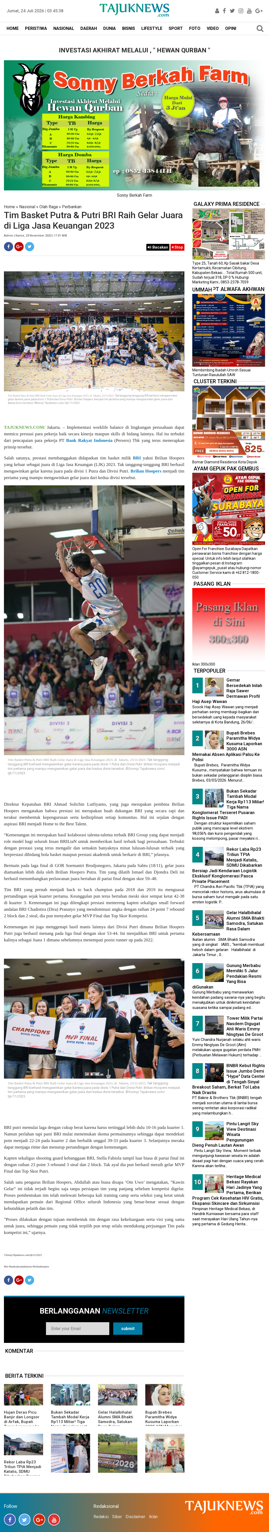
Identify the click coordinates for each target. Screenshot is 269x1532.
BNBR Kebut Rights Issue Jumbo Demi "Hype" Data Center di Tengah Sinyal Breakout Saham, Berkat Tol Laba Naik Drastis (228, 1079)
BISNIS (128, 28)
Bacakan (158, 247)
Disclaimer (135, 1516)
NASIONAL (63, 28)
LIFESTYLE (151, 28)
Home (9, 206)
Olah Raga (48, 206)
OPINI (230, 28)
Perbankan (71, 206)
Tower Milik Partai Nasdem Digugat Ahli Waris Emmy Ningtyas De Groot (244, 1026)
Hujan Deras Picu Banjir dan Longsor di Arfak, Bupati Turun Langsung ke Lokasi (22, 1422)
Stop (177, 247)
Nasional (27, 206)
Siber (117, 1516)
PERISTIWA (36, 28)
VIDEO (213, 28)
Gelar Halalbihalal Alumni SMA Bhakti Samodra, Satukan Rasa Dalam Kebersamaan (115, 1422)
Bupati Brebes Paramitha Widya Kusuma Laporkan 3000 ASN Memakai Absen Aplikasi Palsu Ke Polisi (164, 1424)
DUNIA (109, 28)
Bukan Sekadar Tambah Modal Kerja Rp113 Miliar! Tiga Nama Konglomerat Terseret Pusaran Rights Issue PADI (70, 1424)
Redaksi (101, 1516)
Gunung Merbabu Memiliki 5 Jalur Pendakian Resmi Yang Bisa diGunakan (226, 976)
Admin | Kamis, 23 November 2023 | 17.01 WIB (35, 235)
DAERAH (88, 28)
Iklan (153, 1516)
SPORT (176, 28)
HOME (13, 28)
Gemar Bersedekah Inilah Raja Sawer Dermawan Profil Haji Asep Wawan (227, 690)
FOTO (194, 28)
